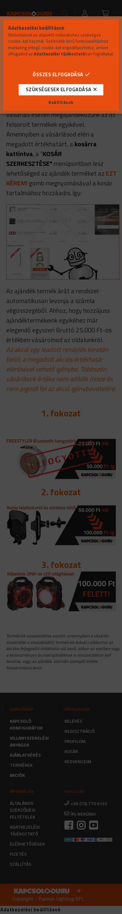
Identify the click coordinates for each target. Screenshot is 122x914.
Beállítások (61, 102)
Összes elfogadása (58, 74)
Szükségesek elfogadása (58, 89)
